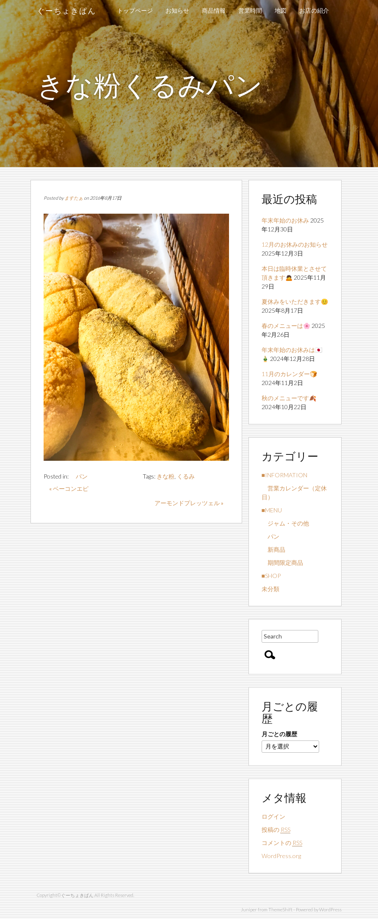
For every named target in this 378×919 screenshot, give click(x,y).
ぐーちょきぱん (66, 10)
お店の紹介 (314, 10)
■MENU (272, 510)
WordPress (330, 909)
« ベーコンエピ (68, 488)
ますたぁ (73, 198)
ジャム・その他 (285, 523)
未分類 (270, 588)
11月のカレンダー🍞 (289, 373)
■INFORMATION (284, 475)
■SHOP (271, 575)
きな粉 (165, 476)
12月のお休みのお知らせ (295, 244)
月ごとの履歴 (279, 733)
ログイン (273, 816)
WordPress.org (281, 855)
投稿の (276, 830)
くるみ (186, 476)
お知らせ (177, 10)
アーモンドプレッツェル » (189, 502)
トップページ (135, 10)
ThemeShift (280, 909)
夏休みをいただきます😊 (295, 301)
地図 (281, 10)
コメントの (282, 843)
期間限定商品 (282, 562)
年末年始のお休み (285, 220)
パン (79, 476)
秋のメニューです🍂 (289, 398)
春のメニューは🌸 (286, 325)
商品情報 (214, 10)
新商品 (273, 549)
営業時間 (250, 10)
